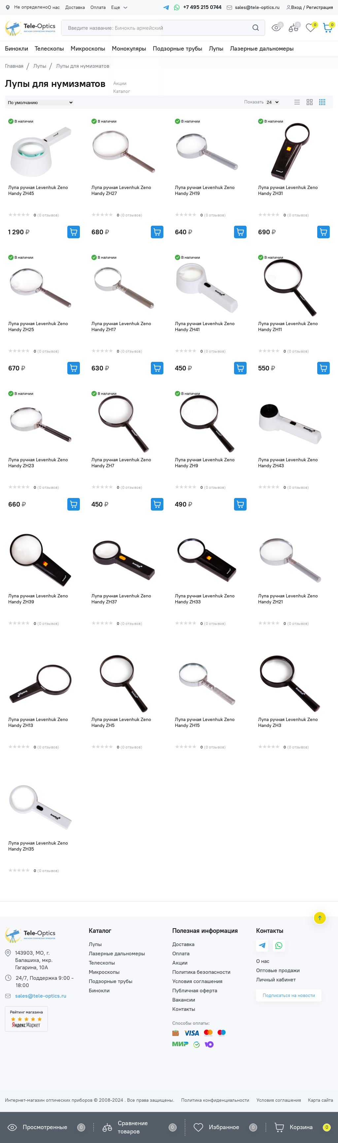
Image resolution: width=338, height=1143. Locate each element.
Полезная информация (205, 930)
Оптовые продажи (278, 970)
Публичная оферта (194, 990)
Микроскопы (88, 48)
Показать (254, 102)
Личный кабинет (276, 979)
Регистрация (319, 7)
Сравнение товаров (133, 1127)
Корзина (301, 1127)
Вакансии (183, 1000)
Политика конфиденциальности (215, 1100)
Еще (113, 7)
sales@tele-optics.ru (257, 7)
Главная (14, 66)
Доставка (74, 7)
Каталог (100, 930)
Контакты (183, 1009)
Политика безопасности (201, 972)
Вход (294, 7)
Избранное (224, 1127)
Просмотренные (45, 1127)
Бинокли (16, 48)
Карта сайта (320, 1100)
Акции (179, 963)
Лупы (216, 48)
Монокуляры (129, 48)
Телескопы (49, 48)
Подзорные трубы (177, 48)
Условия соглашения (197, 981)
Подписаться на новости (289, 995)
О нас (54, 7)
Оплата (96, 7)
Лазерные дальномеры (262, 48)
